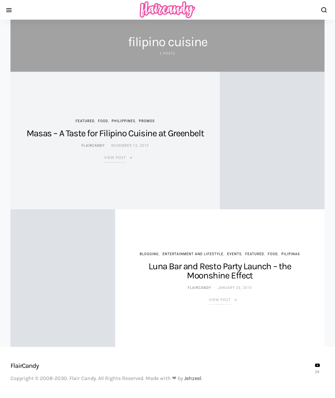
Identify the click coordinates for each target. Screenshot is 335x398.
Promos (147, 121)
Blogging (149, 254)
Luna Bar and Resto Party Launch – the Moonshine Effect (220, 271)
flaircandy (93, 145)
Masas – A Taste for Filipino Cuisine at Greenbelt (115, 133)
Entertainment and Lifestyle (193, 254)
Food (103, 121)
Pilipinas (290, 254)
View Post (115, 158)
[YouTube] (317, 368)
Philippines (123, 121)
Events (234, 254)
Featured (85, 121)
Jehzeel (192, 378)
